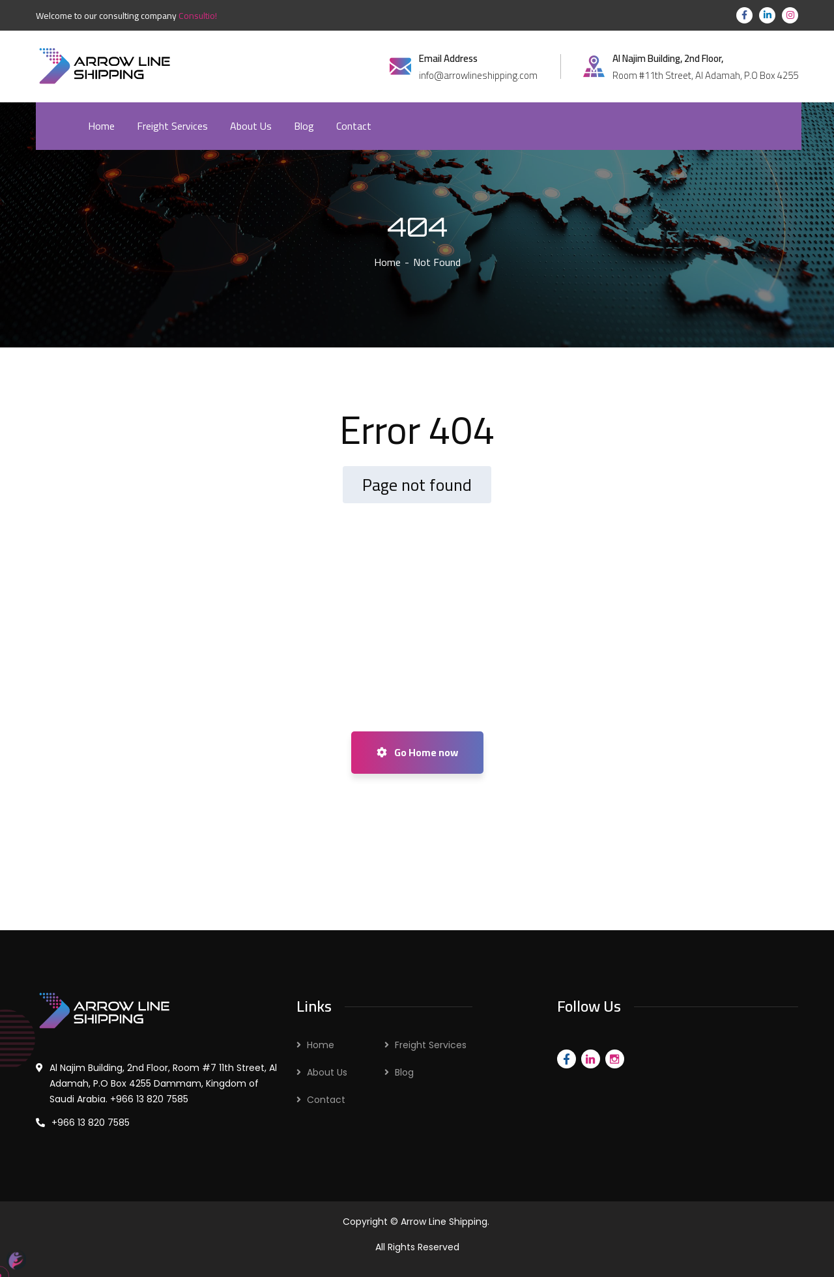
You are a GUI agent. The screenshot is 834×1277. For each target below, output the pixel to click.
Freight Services (431, 1044)
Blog (404, 1072)
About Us (327, 1072)
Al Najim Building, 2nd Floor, (667, 58)
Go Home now (417, 752)
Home (387, 262)
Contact (326, 1099)
